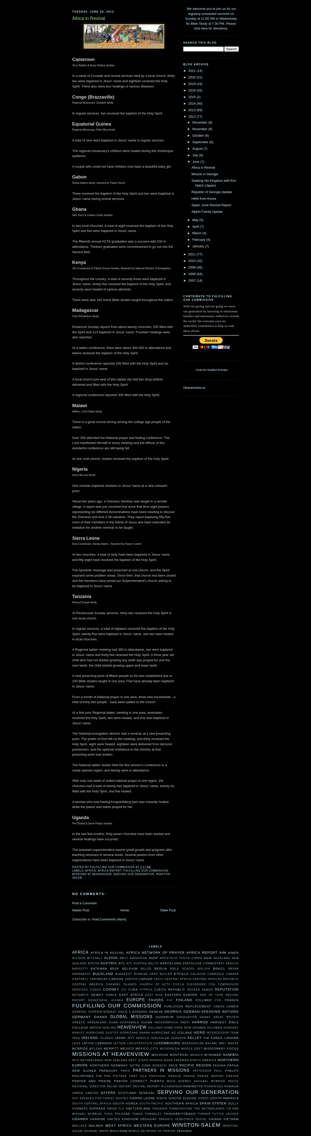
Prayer (232, 1076)
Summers (80, 1108)
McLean (96, 1048)
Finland (184, 1000)
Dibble (111, 995)
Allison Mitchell (87, 958)
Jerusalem (160, 1038)
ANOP (153, 958)
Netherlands (91, 1060)
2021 (192, 71)
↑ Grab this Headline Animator (211, 370)
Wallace (79, 1125)
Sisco (162, 1098)
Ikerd (199, 1032)
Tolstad (122, 1113)
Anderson (138, 958)
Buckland (103, 974)
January (198, 246)
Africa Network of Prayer (155, 952)
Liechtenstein (139, 1043)
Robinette (193, 1086)
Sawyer (91, 1093)
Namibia (231, 1055)
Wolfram (118, 1130)
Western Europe (152, 1125)
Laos (76, 1043)
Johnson (178, 1038)
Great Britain (226, 1017)
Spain (205, 1103)
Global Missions (131, 1016)
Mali (222, 1043)
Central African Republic (216, 979)
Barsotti (80, 968)
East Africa (131, 994)
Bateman (99, 968)
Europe (135, 1000)
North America (203, 1060)
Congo (95, 989)
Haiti (185, 1022)
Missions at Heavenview (91, 874)
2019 (192, 84)
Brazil (219, 968)
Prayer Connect (130, 1081)
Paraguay (108, 1070)
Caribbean (99, 979)
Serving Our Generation (133, 874)
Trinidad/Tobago (180, 1113)
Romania (231, 1086)
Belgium (130, 968)
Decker (193, 989)
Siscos (175, 1098)
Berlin (160, 968)
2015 (192, 97)
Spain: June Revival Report (211, 205)
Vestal (201, 1119)
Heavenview (132, 1027)
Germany (81, 1017)
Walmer (96, 1125)
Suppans (97, 1108)
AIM (222, 952)
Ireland (90, 1038)
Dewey (97, 994)
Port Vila (138, 1076)
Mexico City (147, 1048)
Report (125, 1086)
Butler (166, 974)
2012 (192, 116)
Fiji (170, 1000)
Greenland (97, 1022)
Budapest (123, 974)
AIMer (233, 952)
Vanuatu (166, 1119)
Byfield (181, 973)
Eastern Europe (181, 994)
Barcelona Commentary (204, 963)
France (232, 1000)
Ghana (100, 1017)
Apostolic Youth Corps (181, 958)
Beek (114, 968)
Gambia (233, 1006)
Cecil (158, 979)
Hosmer (199, 1027)
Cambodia (216, 974)
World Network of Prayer (152, 1131)
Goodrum (165, 1017)
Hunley (78, 1032)
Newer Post (80, 910)
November (200, 129)
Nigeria (156, 1060)
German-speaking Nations (211, 1011)
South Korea (125, 1103)
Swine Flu (116, 1108)
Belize (146, 968)
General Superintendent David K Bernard (109, 1011)
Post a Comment (84, 903)
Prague (175, 1076)
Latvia (88, 1043)
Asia (208, 958)
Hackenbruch (166, 1022)
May (195, 220)
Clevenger (196, 984)
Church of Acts (155, 984)
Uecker (232, 1114)
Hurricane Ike (163, 1032)
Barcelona (171, 963)
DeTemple (80, 995)
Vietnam (231, 1119)
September (200, 142)
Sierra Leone (142, 1098)
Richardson (171, 1086)
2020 (192, 77)
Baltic (153, 963)
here (204, 28)
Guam (113, 1022)
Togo (108, 1114)
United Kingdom (122, 1119)
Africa (90, 870)
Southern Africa (181, 1103)
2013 (192, 110)
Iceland (184, 1032)
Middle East (191, 1048)
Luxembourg (167, 1043)
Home (124, 910)
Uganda (80, 1119)
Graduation (186, 1017)
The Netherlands (209, 1108)
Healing (109, 1027)
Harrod (200, 1022)
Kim (206, 1038)
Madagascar (193, 1043)
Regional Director (89, 1086)
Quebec (184, 1081)
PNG (107, 1076)
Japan (120, 1037)
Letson (119, 1043)
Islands (106, 1038)
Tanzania (159, 1108)
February (199, 240)
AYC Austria (136, 963)
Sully (233, 1103)
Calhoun (198, 974)
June (196, 162)
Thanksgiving (181, 1108)
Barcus (232, 963)
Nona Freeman (176, 1060)
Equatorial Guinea (105, 1000)
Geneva (156, 1011)
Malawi (211, 1043)
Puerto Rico (163, 1081)
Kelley (195, 1038)
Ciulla (178, 984)
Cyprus (146, 989)
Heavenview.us (194, 388)
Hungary (231, 1027)
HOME (168, 1027)
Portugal (157, 1076)
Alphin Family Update (207, 212)
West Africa (118, 1125)
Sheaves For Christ (97, 1098)
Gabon (218, 1006)
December (200, 122)
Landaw (231, 1037)
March (197, 233)
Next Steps (138, 1060)
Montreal (179, 1054)
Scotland (127, 1092)
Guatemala (129, 1022)
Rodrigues (213, 1086)
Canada (232, 974)
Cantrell (80, 979)
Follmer (204, 1000)
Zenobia (184, 1130)
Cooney (111, 989)
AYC (121, 963)
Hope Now (182, 1027)
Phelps (232, 1070)
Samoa (77, 1093)
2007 (192, 280)
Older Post (168, 910)
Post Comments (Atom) (109, 919)
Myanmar (212, 1054)
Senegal (147, 1092)
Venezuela (184, 1119)
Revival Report (146, 1086)
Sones (203, 1098)
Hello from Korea (203, 198)
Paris (125, 1070)
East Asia (154, 995)
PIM (99, 1076)
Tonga (137, 1114)
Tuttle (218, 1114)
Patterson (202, 1070)
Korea (217, 1037)
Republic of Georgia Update (211, 192)
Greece (78, 1022)
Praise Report (210, 1076)
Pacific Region (195, 1065)
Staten (219, 1103)
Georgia (173, 1011)
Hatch (95, 1027)
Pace (173, 1065)
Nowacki (159, 1065)
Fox (218, 1000)
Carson (116, 978)
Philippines (83, 1076)
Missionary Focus (221, 1048)
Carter (131, 979)
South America (224, 1098)
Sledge (190, 1098)
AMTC (123, 958)
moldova (159, 1054)
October (198, 135)
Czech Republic (169, 989)
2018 (192, 90)
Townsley (153, 1114)
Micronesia (170, 1048)
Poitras (120, 1076)
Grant (205, 1017)
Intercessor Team (222, 1032)
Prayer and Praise (91, 1081)
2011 (192, 254)
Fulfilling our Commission (145, 870)
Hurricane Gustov (102, 1032)
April (196, 226)
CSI (123, 989)
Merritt (111, 1048)
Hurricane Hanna (135, 1032)
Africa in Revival (203, 167)
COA (212, 984)
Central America (87, 984)
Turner (204, 1114)
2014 (192, 103)
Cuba (133, 989)
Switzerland (138, 1108)
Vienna (215, 1119)
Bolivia (204, 968)
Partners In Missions (161, 1070)
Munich (196, 1055)
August (197, 149)
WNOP (104, 1131)
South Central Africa (91, 1103)
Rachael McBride (209, 1081)
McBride (80, 1048)
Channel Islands (121, 984)
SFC (75, 1098)
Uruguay (148, 1119)
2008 (192, 274)
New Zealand (116, 1060)
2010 (192, 261)
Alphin (111, 958)
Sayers (108, 1093)
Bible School (182, 968)
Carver (146, 978)
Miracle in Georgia (204, 174)
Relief (112, 1086)
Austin (93, 963)
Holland (155, 1027)
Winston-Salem (196, 1125)
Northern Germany (109, 1065)
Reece (233, 1081)
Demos (207, 989)
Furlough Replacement (187, 1006)
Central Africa (178, 979)
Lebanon (103, 1043)
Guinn (146, 1022)
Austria (108, 963)
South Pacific (151, 1103)
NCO (75, 1060)
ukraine (98, 1119)
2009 (192, 267)
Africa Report (109, 870)
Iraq (76, 1038)
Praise (189, 1076)
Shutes (122, 1098)
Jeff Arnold (138, 1038)
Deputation (227, 989)
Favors (156, 1000)
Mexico (127, 1048)
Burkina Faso (146, 974)
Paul (218, 1070)
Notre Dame (140, 1065)
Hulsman (214, 1027)
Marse (233, 1043)
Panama (219, 1065)
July (195, 155)
